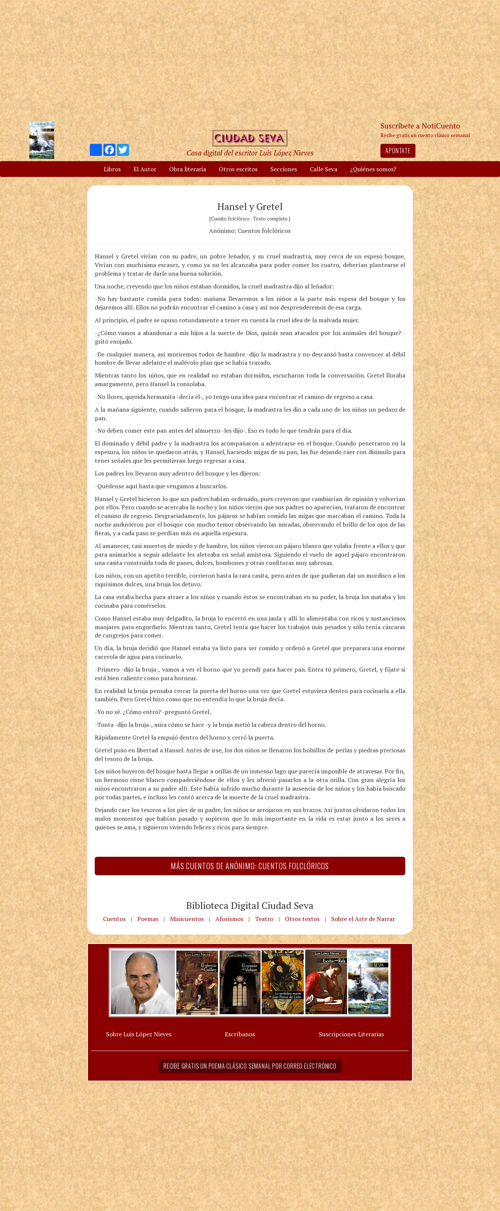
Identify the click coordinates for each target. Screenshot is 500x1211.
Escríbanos (240, 1034)
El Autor (144, 169)
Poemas (147, 919)
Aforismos (229, 919)
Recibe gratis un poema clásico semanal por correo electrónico (250, 1066)
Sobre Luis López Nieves (138, 1034)
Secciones (283, 169)
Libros (112, 169)
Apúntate (397, 150)
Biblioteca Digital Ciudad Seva (250, 905)
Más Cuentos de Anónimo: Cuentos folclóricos (250, 865)
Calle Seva (323, 169)
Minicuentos (187, 919)
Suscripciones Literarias (351, 1034)
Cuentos (114, 919)
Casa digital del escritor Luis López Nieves (250, 152)
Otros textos (302, 919)
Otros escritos (238, 169)
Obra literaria (187, 169)
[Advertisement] (250, 60)
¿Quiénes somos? (373, 169)
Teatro (264, 919)
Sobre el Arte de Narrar (363, 919)
